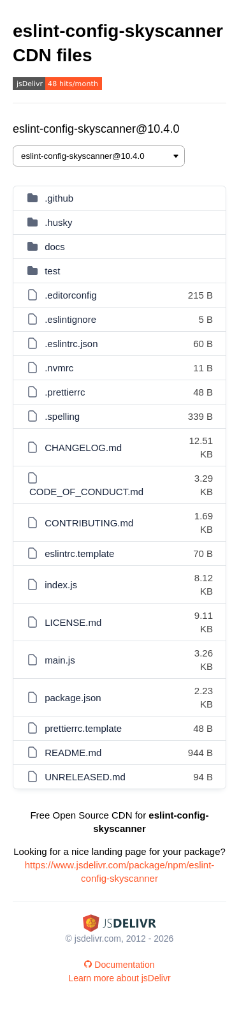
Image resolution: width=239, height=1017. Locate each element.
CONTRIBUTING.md (89, 522)
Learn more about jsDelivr (119, 978)
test (52, 270)
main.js (60, 660)
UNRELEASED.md (85, 776)
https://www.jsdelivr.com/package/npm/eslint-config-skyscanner (120, 871)
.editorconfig (71, 295)
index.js (61, 584)
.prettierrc (65, 392)
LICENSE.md (73, 622)
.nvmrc (59, 367)
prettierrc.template (83, 728)
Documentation (119, 965)
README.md (73, 752)
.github (59, 198)
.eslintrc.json (71, 343)
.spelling (62, 416)
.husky (58, 222)
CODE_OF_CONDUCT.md (86, 491)
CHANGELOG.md (83, 447)
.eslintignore (70, 319)
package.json (73, 697)
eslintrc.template (79, 553)
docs (55, 246)
